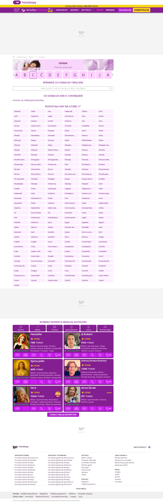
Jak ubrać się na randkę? (123, 461)
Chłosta (17, 150)
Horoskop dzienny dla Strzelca (25, 485)
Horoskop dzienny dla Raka (24, 473)
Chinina (85, 136)
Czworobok (35, 276)
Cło (49, 213)
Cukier (101, 218)
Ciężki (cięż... (52, 208)
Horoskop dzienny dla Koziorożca (26, 458)
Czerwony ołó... (19, 266)
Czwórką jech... (87, 276)
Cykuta (50, 228)
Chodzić (51, 155)
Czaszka (102, 247)
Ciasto (33, 189)
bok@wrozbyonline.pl (29, 494)
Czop (66, 271)
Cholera (85, 155)
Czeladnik (102, 252)
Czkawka (68, 266)
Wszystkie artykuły (85, 494)
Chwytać (85, 184)
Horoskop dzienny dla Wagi (24, 480)
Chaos (67, 131)
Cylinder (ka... (70, 228)
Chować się (52, 165)
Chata (101, 131)
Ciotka (101, 208)
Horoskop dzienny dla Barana (25, 465)
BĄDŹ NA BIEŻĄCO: (142, 448)
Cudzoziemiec (70, 218)
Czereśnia (85, 257)
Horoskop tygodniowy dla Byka (59, 468)
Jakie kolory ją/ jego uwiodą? (124, 463)
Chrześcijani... (104, 174)
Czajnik (17, 242)
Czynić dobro (104, 276)
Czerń (101, 257)
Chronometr (35, 170)
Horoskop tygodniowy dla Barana (59, 465)
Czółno (101, 271)
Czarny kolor (86, 242)
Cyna (100, 228)
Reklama (72, 494)
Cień (66, 199)
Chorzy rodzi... (36, 165)
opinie (37, 339)
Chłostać (34, 150)
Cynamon (17, 232)
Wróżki (117, 477)
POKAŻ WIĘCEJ (81, 489)
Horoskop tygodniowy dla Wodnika (60, 461)
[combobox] (63, 89)
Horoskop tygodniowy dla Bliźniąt (59, 470)
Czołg (16, 271)
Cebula (84, 112)
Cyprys (67, 232)
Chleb (67, 141)
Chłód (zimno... (53, 150)
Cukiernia (34, 223)
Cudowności (35, 218)
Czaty (16, 252)
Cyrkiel (16, 237)
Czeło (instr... (36, 257)
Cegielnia (34, 117)
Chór (66, 165)
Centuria (68, 121)
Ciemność (17, 199)
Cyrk (100, 232)
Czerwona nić (70, 261)
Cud (15, 218)
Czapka (33, 242)
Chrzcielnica (35, 174)
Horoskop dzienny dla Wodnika (25, 461)
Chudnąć (34, 179)
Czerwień (51, 261)
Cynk (33, 232)
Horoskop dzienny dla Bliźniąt (25, 470)
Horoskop (118, 482)
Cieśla (33, 203)
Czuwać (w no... (19, 276)
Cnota (84, 213)
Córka (101, 213)
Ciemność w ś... (36, 199)
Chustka (102, 179)
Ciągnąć (68, 189)
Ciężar (84, 203)
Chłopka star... (87, 145)
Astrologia (85, 468)
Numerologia (86, 470)
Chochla (102, 150)
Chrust (50, 170)
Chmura (85, 150)
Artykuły (87, 10)
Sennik (99, 10)
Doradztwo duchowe (89, 463)
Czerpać (17, 261)
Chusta (67, 179)
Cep (83, 121)
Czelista (17, 257)
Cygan (67, 223)
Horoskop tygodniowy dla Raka (59, 473)
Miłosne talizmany (121, 458)
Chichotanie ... (70, 136)
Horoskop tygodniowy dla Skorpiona (60, 482)
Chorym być (18, 165)
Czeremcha (69, 257)
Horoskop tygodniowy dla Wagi (59, 480)
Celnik (101, 117)
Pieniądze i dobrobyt (89, 461)
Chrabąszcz (86, 165)
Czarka (67, 242)
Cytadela (51, 237)
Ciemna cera (86, 194)
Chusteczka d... (87, 179)
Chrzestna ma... (70, 174)
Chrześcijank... (19, 179)
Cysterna (34, 237)
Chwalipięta (18, 184)
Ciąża (101, 189)
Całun (33, 112)
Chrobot (102, 165)
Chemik (17, 136)
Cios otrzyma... (70, 208)
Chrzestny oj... (87, 174)
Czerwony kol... (104, 261)
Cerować (68, 126)
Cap (49, 112)
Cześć (50, 266)
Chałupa (51, 131)
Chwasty (34, 184)
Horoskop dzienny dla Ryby (24, 463)
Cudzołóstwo (53, 218)
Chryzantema (104, 170)
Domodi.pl (29, 497)
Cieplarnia (86, 199)
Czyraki (34, 281)
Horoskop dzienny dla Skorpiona (26, 482)
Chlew (101, 141)
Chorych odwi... (104, 160)
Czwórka (51, 276)
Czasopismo (86, 247)
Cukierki (17, 223)
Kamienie (85, 473)
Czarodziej (103, 242)
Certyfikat (85, 126)
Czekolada (86, 252)
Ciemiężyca (69, 194)
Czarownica (18, 247)
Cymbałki (85, 228)
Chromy (17, 170)
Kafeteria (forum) (42, 497)
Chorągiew (35, 160)
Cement (34, 121)
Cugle (84, 218)
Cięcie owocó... (70, 203)
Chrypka (68, 170)
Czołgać (34, 271)
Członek (85, 266)
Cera (100, 121)
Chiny (101, 136)
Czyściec (85, 281)
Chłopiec (68, 145)
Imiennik (110, 10)
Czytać (101, 281)
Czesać (33, 266)
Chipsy (33, 141)
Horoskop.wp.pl (22, 57)
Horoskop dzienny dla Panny (24, 477)
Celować (17, 121)
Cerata (16, 126)
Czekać (67, 252)
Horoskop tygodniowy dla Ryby (59, 463)
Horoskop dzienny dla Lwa (24, 475)
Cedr (16, 117)
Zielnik (84, 475)
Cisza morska (36, 213)
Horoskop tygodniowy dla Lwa (58, 475)
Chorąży (68, 160)
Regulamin (85, 482)
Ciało (101, 184)
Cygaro (101, 223)
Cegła (50, 117)
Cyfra (50, 223)
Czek (49, 252)
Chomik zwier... (19, 160)
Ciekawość (18, 194)
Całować (17, 112)
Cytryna (85, 237)
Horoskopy (62, 10)
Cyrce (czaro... (87, 232)
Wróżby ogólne (87, 465)
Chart (84, 131)
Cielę (33, 194)
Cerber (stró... (36, 126)
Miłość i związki (87, 458)
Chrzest (51, 174)
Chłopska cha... (104, 145)
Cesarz (101, 126)
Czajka (101, 237)
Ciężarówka (35, 208)
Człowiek (102, 266)
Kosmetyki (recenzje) (59, 497)
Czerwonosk (86, 261)
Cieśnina (51, 203)
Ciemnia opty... (104, 194)
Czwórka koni (70, 276)
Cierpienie (18, 203)
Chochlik (17, 155)
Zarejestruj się (141, 10)
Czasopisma (69, 247)
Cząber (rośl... (36, 252)
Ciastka (17, 189)
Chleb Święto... (87, 141)
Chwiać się (52, 184)
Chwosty (68, 184)
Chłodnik (34, 145)
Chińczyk (17, 141)
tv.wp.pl (73, 497)
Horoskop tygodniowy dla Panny (59, 477)
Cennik (50, 121)
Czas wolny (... (53, 247)
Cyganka (85, 223)
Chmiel (67, 150)
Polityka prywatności (89, 484)
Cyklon (16, 228)
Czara (50, 242)
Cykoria (34, 228)
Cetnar (33, 131)
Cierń (101, 199)
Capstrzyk (68, 112)
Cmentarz (68, 213)
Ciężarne (17, 208)
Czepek (50, 257)
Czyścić (67, 281)
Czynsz (16, 281)
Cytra (67, 237)
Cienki (50, 199)
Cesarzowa (18, 131)
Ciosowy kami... (87, 208)
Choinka (68, 155)
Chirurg (51, 141)
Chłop (50, 145)
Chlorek (17, 145)
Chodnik (34, 155)
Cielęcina (51, 194)
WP (14, 57)
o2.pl (80, 497)
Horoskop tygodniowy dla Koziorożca (61, 458)
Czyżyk (16, 286)
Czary (33, 247)
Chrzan (16, 174)
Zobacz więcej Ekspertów (63, 415)
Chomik (101, 155)
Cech (100, 112)
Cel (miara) (69, 117)
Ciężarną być (103, 203)
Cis (15, 213)
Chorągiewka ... (54, 160)
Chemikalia (35, 136)
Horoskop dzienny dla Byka (24, 468)
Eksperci (74, 10)
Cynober (51, 232)
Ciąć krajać (52, 189)
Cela (83, 117)
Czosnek (85, 271)
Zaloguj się (125, 10)
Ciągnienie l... (87, 189)
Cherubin (51, 136)
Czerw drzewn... (37, 261)
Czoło (50, 271)
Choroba (85, 160)
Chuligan (51, 179)
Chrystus (85, 170)
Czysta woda (52, 281)
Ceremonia (52, 126)
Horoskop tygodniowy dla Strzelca (60, 485)
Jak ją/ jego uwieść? (121, 465)
